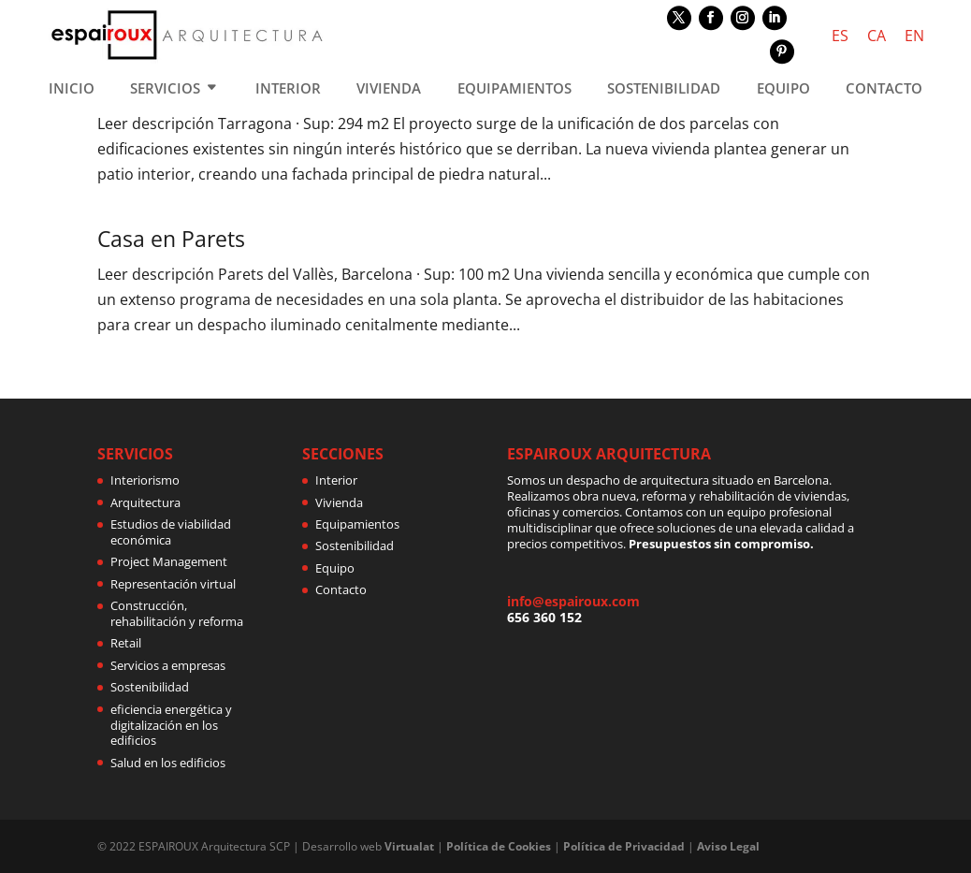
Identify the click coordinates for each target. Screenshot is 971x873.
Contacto (341, 589)
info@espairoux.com (573, 601)
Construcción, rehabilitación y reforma (176, 613)
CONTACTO (884, 89)
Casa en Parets (171, 239)
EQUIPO (783, 89)
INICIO (71, 89)
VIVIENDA (388, 89)
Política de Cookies (498, 846)
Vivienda (339, 502)
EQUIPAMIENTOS (514, 89)
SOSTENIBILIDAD (663, 89)
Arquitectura (145, 502)
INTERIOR (288, 89)
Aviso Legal (728, 846)
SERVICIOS (165, 89)
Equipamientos (357, 524)
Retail (125, 642)
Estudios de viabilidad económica (170, 532)
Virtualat (409, 846)
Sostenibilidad (149, 686)
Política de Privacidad (624, 846)
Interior (336, 480)
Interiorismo (145, 480)
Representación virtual (173, 583)
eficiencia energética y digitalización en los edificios (171, 725)
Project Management (168, 561)
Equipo (335, 568)
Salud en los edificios (167, 762)
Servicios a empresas (167, 665)
